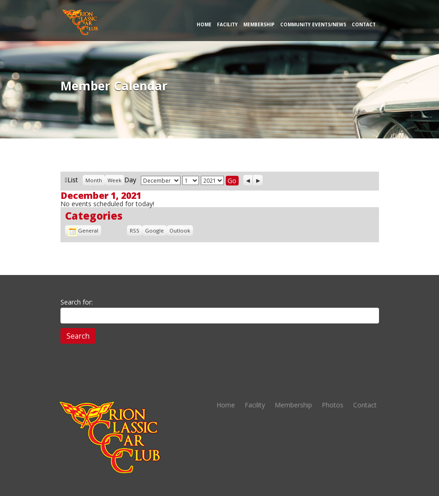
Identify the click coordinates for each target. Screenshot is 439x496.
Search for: (76, 302)
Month (93, 180)
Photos (332, 404)
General (83, 230)
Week (114, 180)
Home (204, 24)
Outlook (179, 230)
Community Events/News (313, 24)
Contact (364, 24)
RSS (134, 230)
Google (154, 230)
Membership (259, 24)
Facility (227, 24)
